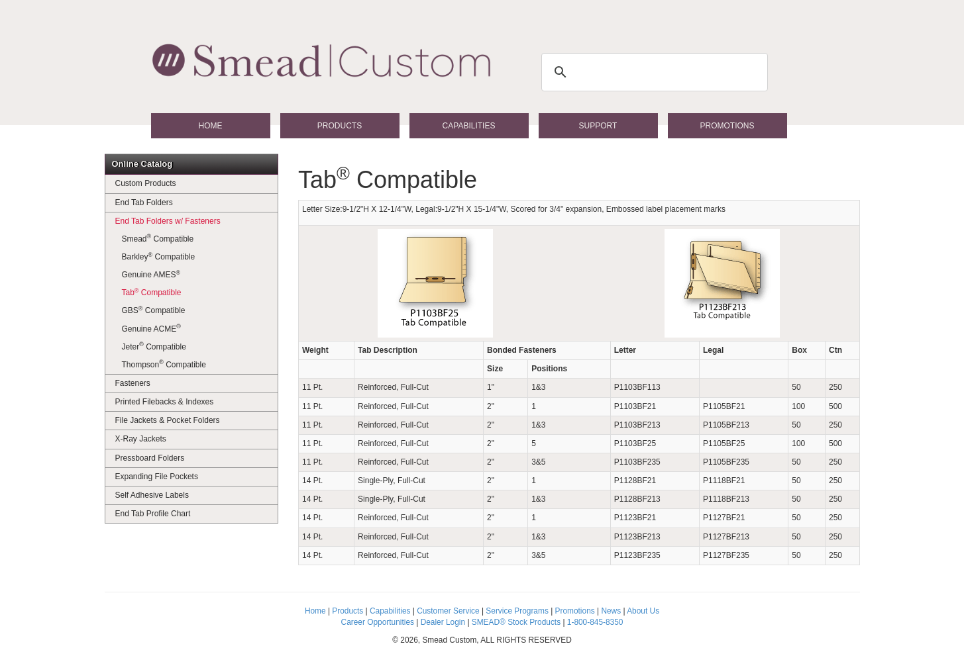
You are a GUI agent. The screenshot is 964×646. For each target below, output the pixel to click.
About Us (643, 611)
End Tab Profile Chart (153, 513)
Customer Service (448, 611)
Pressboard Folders (150, 458)
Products (339, 125)
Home (211, 125)
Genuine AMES (151, 274)
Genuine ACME (151, 328)
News (611, 611)
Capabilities (469, 125)
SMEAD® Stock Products (516, 622)
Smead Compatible (158, 238)
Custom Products (145, 183)
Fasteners (132, 383)
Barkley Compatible (158, 257)
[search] (652, 72)
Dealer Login (443, 622)
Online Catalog (142, 164)
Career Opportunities (377, 622)
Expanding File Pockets (156, 476)
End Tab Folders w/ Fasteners (168, 221)
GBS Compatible (154, 310)
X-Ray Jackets (140, 438)
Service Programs (517, 611)
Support (598, 125)
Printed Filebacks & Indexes (164, 401)
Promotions (727, 125)
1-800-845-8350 (595, 622)
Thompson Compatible (164, 364)
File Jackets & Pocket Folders (167, 420)
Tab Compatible (152, 292)
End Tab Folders (144, 202)
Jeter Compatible (154, 346)
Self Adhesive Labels (152, 495)
